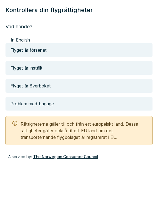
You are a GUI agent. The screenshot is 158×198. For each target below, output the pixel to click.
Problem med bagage (32, 103)
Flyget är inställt (26, 68)
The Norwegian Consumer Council (65, 156)
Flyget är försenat (28, 50)
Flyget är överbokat (30, 86)
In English (20, 40)
